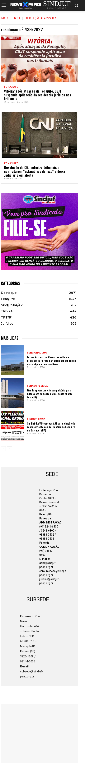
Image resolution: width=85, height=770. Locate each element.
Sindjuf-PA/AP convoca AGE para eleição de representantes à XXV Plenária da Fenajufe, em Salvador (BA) (51, 426)
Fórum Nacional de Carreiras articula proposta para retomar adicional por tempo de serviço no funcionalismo (51, 360)
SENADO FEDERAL (37, 386)
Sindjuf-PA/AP (36, 419)
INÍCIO (4, 18)
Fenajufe (11, 87)
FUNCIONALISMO (37, 353)
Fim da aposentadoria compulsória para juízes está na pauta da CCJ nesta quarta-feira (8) (50, 393)
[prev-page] (3, 448)
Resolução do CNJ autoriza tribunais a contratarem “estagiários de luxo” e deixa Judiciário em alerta (34, 171)
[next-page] (9, 448)
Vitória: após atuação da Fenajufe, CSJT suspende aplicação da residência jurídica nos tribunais (37, 95)
